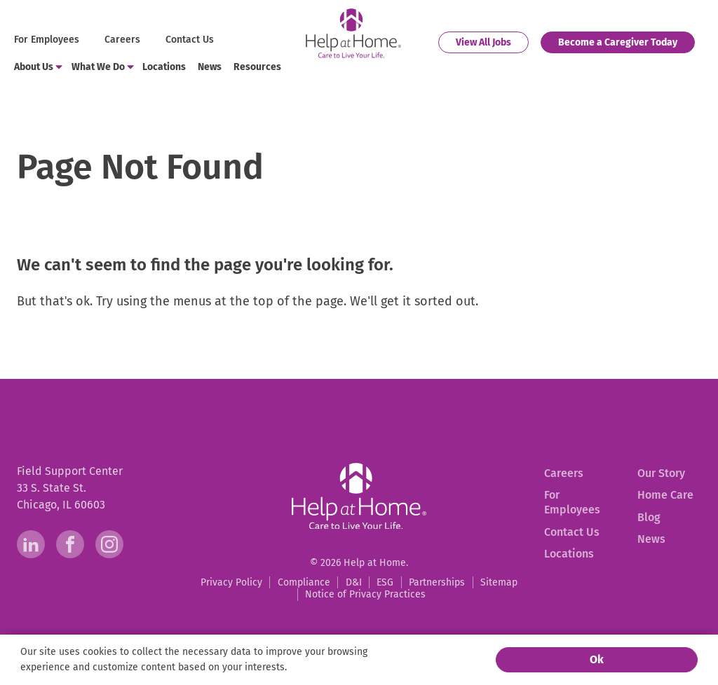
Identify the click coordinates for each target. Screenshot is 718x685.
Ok (597, 659)
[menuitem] (48, 40)
